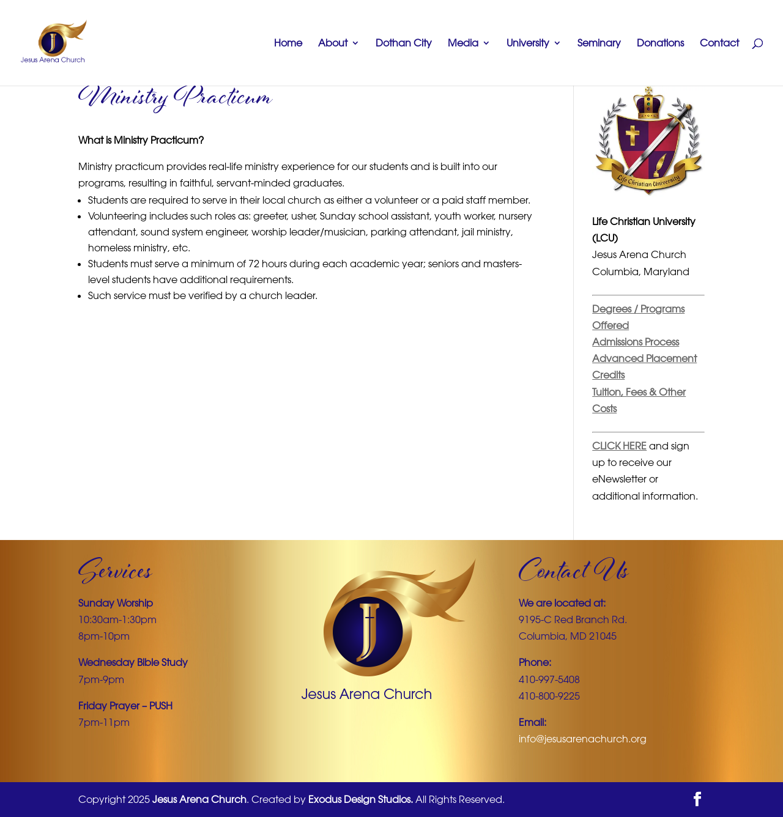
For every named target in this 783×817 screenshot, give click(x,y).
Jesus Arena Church (199, 799)
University (528, 44)
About (332, 44)
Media (463, 44)
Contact (719, 44)
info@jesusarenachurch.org (583, 739)
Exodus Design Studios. (360, 799)
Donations (660, 44)
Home (288, 44)
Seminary (599, 44)
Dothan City (404, 44)
